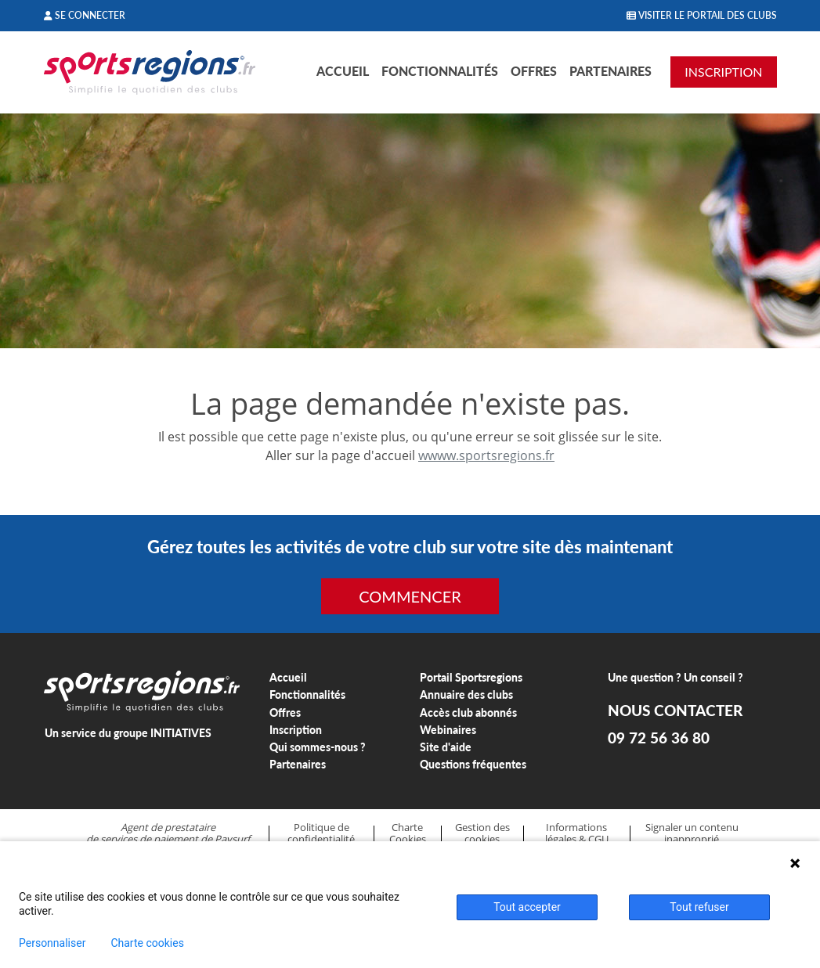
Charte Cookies (407, 833)
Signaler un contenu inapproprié (692, 833)
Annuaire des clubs (466, 694)
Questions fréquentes (473, 764)
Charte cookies (146, 943)
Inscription (295, 729)
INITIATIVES (180, 732)
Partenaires (610, 70)
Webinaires (448, 729)
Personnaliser (52, 943)
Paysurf (232, 839)
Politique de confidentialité (321, 833)
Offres (534, 70)
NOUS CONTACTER (675, 711)
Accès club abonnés (468, 712)
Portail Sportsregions (471, 677)
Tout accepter (527, 907)
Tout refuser (699, 907)
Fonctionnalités (439, 70)
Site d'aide (445, 747)
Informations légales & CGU (577, 833)
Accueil (342, 70)
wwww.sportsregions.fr (486, 455)
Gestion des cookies (482, 833)
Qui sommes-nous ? (317, 747)
